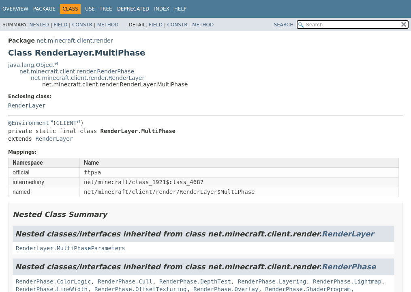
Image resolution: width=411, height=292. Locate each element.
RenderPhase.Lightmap (347, 281)
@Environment (28, 123)
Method (108, 25)
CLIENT (66, 123)
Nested (39, 25)
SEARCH (284, 25)
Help (180, 9)
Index (161, 9)
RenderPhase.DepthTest (195, 281)
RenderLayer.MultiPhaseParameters (70, 248)
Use (90, 9)
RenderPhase (349, 266)
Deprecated (133, 9)
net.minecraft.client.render (74, 40)
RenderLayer (27, 105)
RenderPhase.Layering (272, 281)
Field (60, 25)
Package (44, 9)
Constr (82, 25)
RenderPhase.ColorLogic (53, 281)
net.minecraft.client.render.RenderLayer (87, 78)
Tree (106, 9)
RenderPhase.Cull (125, 281)
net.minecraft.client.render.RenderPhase (76, 71)
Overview (15, 9)
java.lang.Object (31, 65)
